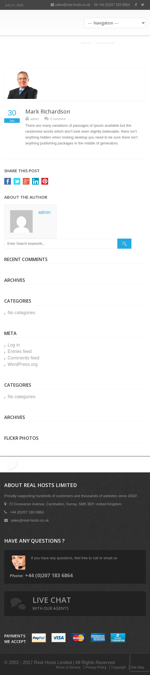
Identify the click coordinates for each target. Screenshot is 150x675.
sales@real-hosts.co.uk (70, 5)
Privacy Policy (96, 667)
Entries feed (20, 351)
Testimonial (104, 42)
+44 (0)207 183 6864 (112, 5)
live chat (51, 603)
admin (34, 119)
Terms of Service (67, 667)
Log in (14, 345)
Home (86, 42)
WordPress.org (22, 364)
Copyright (118, 667)
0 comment (57, 119)
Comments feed (23, 357)
